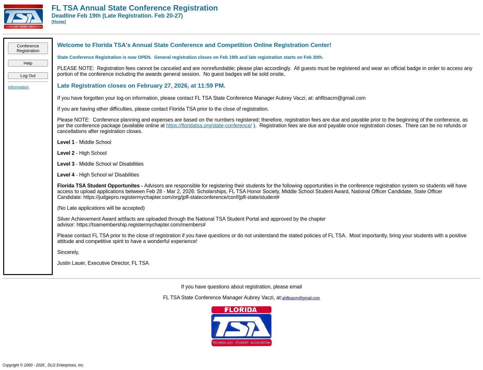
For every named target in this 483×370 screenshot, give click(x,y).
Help (28, 63)
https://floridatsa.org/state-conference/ (209, 125)
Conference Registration (28, 48)
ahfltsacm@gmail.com (301, 298)
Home (59, 21)
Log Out (27, 75)
